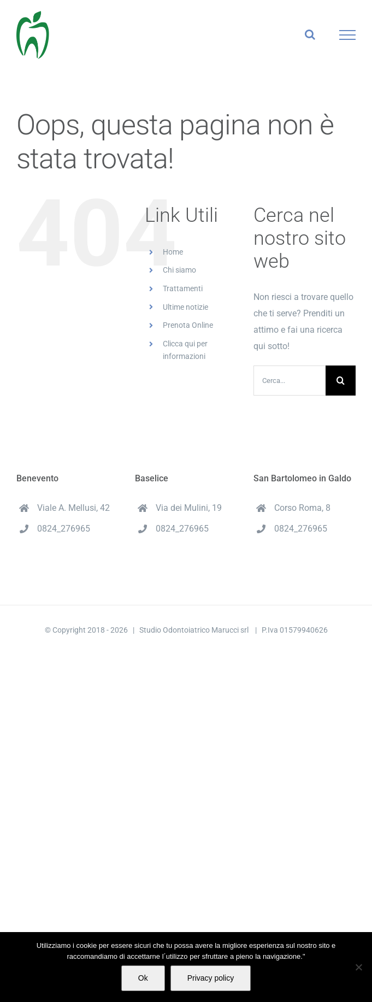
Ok (143, 978)
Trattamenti (183, 288)
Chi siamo (179, 270)
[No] (358, 967)
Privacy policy (210, 978)
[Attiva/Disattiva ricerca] (310, 34)
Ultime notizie (185, 307)
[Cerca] (341, 381)
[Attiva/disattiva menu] (347, 35)
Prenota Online (188, 325)
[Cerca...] (289, 381)
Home (173, 251)
